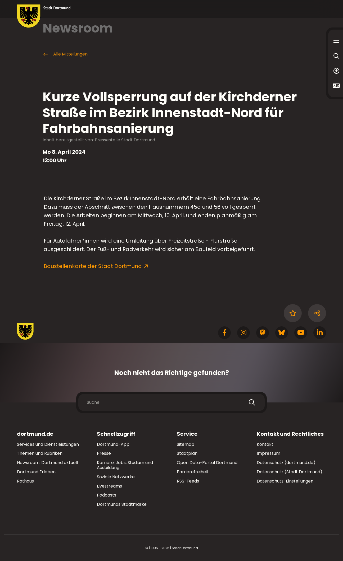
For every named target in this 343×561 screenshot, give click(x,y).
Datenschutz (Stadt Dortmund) (289, 472)
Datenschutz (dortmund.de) (286, 463)
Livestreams (109, 486)
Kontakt (265, 444)
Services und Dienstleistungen (48, 444)
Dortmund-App (113, 444)
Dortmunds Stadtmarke (122, 504)
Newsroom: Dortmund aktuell (47, 463)
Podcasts (106, 495)
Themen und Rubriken (39, 453)
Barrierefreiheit (193, 472)
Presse (104, 453)
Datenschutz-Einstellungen (285, 481)
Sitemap (185, 444)
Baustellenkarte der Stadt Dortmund (93, 266)
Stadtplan (187, 453)
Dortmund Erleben (36, 472)
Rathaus (25, 481)
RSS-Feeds (188, 481)
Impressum (268, 453)
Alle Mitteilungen (65, 54)
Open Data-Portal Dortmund (207, 463)
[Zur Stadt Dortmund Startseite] (44, 16)
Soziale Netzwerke (116, 477)
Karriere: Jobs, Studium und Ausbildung (125, 465)
